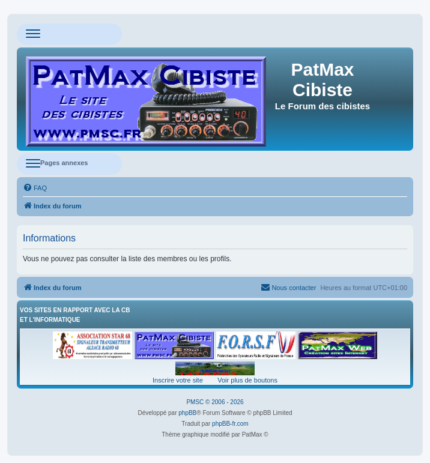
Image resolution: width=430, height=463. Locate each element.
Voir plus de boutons (247, 380)
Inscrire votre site (178, 380)
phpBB (187, 413)
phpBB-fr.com (230, 423)
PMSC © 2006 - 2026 (214, 402)
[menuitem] (35, 188)
